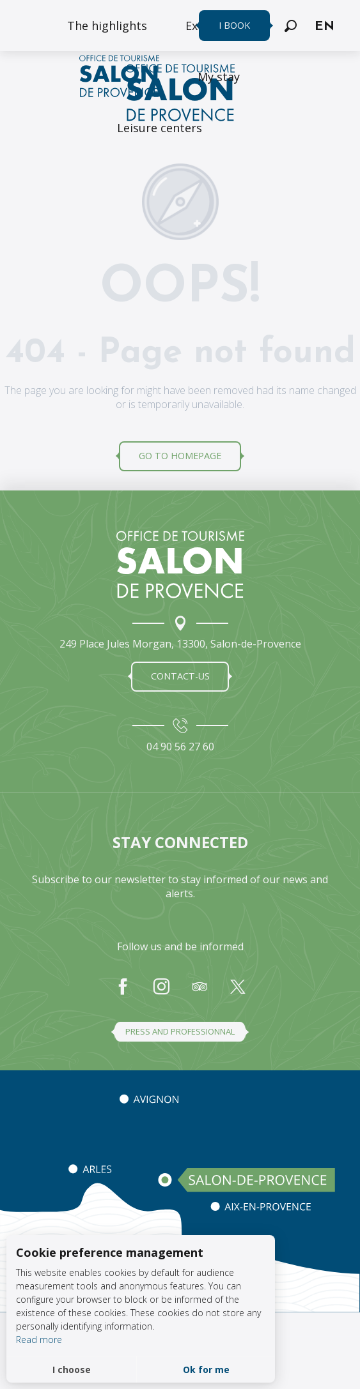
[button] (290, 26)
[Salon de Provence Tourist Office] (180, 94)
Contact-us (180, 676)
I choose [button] (71, 1369)
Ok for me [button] (206, 1369)
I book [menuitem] (234, 25)
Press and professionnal (180, 1031)
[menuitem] (107, 25)
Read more (39, 1339)
